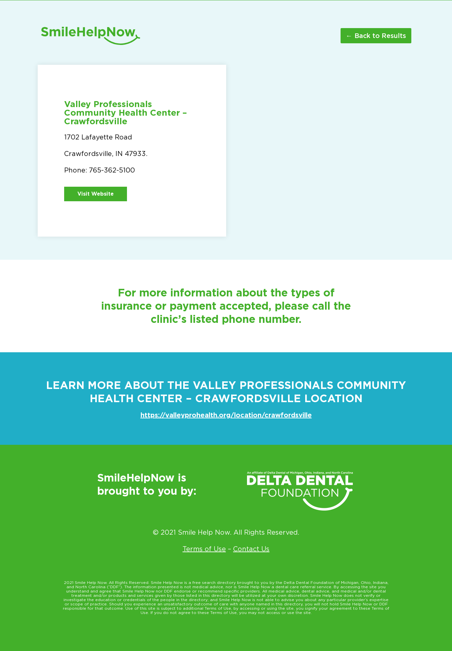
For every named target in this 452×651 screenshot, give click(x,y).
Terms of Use (204, 549)
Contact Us (251, 549)
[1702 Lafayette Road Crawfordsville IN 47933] (320, 150)
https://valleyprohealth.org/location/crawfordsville (226, 415)
